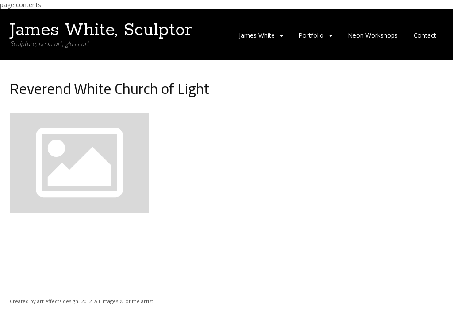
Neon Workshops (373, 35)
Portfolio (311, 35)
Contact (425, 35)
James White (257, 35)
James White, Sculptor (101, 30)
